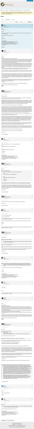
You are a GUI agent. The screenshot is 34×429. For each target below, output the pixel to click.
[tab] (3, 20)
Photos (13, 19)
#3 (32, 94)
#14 (32, 402)
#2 (32, 54)
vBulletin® (16, 424)
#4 (32, 142)
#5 (32, 167)
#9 (32, 261)
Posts (3, 19)
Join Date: (5, 26)
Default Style (3, 420)
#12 (32, 327)
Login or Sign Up (30, 0)
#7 (32, 213)
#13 (32, 389)
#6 (32, 200)
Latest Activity (8, 19)
